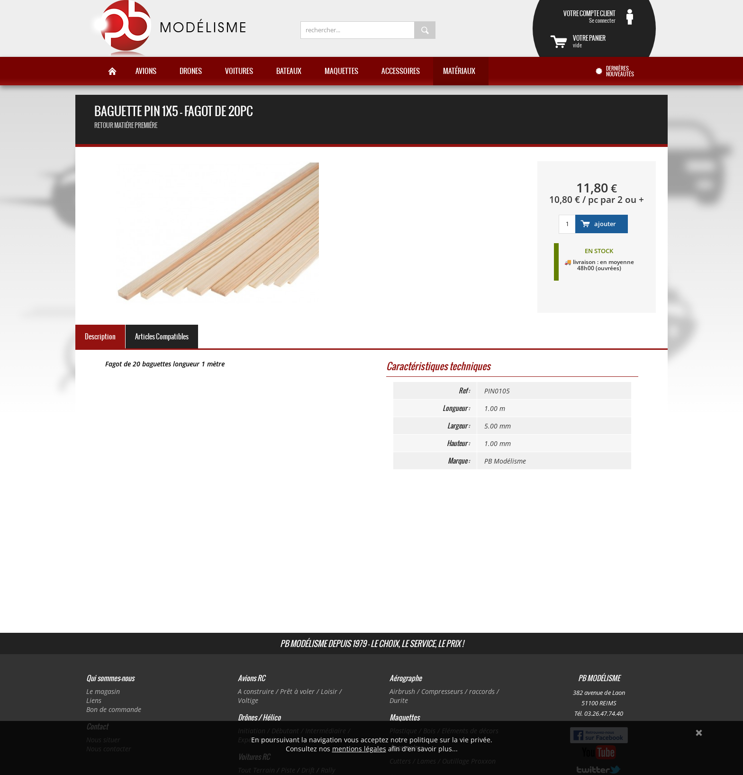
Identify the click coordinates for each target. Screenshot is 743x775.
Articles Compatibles (162, 336)
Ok (699, 733)
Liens (93, 700)
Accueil (112, 71)
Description (100, 336)
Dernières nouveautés (620, 71)
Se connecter (583, 16)
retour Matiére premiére (125, 125)
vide (605, 41)
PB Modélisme (166, 28)
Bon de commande (113, 709)
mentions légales (359, 748)
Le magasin (103, 691)
